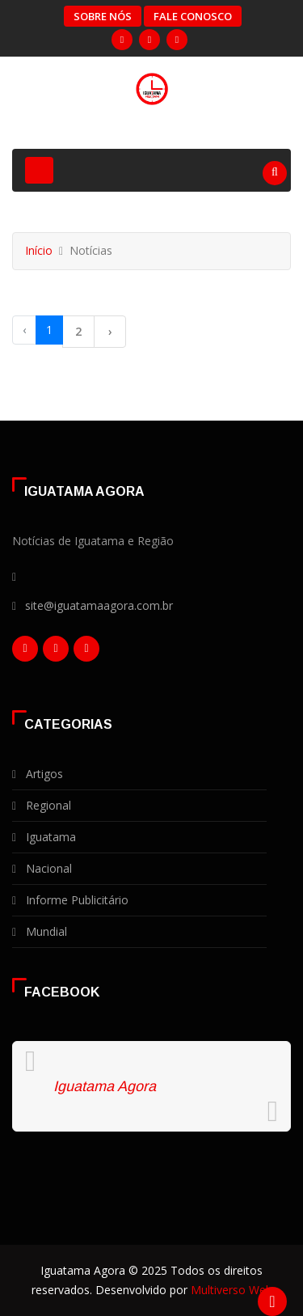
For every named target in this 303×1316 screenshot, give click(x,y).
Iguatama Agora (104, 1086)
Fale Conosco (193, 16)
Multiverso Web (231, 1289)
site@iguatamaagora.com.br (99, 605)
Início (39, 250)
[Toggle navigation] (39, 170)
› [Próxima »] (110, 331)
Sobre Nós (103, 16)
